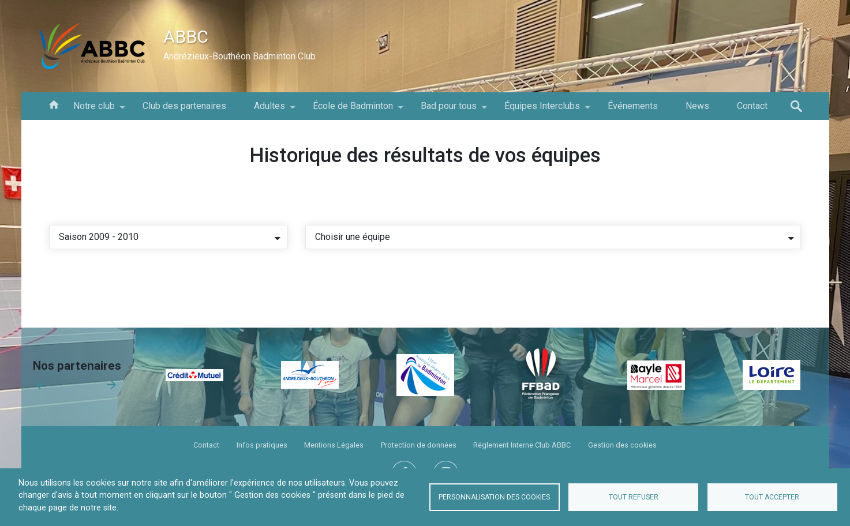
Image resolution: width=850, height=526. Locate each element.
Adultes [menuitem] (269, 110)
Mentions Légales (334, 445)
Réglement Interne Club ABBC (522, 445)
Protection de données (418, 445)
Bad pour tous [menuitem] (448, 110)
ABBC (185, 37)
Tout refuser (633, 497)
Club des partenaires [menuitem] (184, 105)
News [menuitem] (697, 105)
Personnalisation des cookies (494, 497)
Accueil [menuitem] (53, 103)
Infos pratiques (262, 445)
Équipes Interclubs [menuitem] (542, 110)
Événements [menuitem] (633, 105)
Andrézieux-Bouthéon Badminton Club (239, 56)
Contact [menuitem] (752, 105)
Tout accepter (772, 497)
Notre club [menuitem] (94, 110)
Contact (206, 445)
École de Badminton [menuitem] (353, 110)
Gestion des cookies (622, 445)
